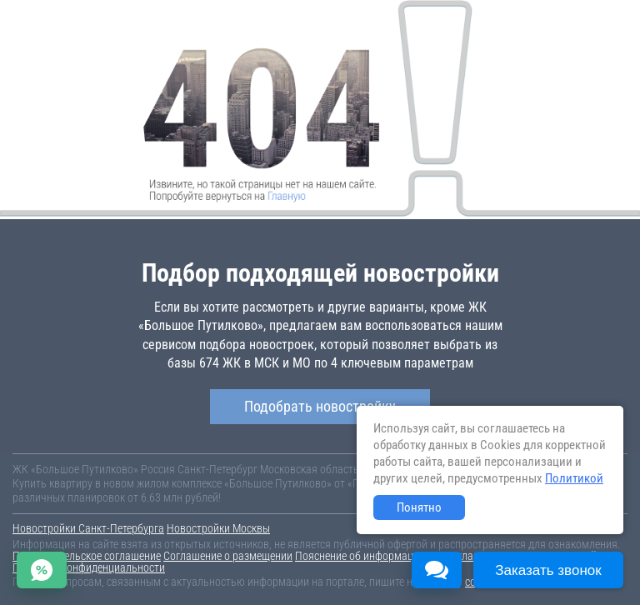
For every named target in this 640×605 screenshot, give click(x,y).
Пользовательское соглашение (86, 555)
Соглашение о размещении (227, 555)
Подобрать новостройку (320, 406)
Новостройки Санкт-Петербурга (88, 528)
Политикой (574, 478)
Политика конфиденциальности (88, 567)
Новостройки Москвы (218, 528)
